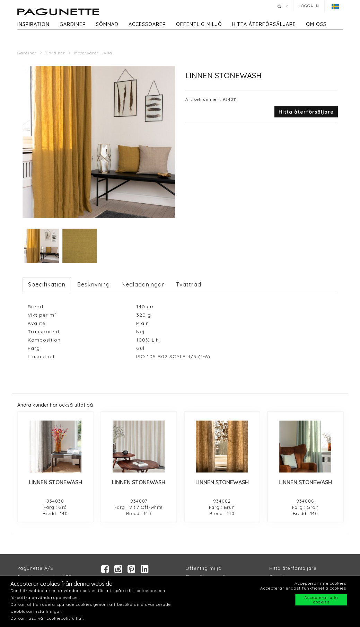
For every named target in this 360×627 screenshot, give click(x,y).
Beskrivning (93, 284)
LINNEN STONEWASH (55, 482)
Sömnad (107, 24)
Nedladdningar (143, 284)
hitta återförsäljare (264, 24)
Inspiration (33, 24)
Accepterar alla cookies (321, 599)
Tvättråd (188, 284)
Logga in (309, 5)
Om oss (316, 24)
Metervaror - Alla (93, 52)
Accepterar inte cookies (320, 583)
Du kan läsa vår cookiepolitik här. (47, 618)
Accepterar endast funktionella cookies (303, 588)
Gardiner (73, 24)
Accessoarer (147, 24)
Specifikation (46, 284)
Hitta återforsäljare (293, 568)
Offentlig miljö (199, 24)
